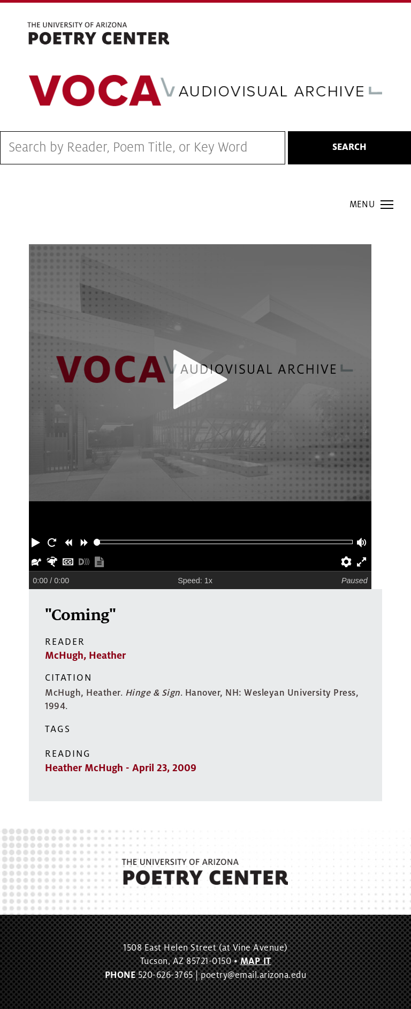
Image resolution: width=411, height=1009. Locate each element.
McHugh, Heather (85, 655)
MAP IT (255, 961)
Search (349, 147)
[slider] (97, 542)
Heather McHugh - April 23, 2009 (120, 768)
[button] (37, 542)
